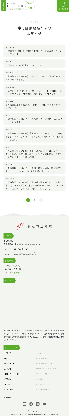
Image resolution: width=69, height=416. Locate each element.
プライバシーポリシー (34, 411)
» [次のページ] (40, 200)
